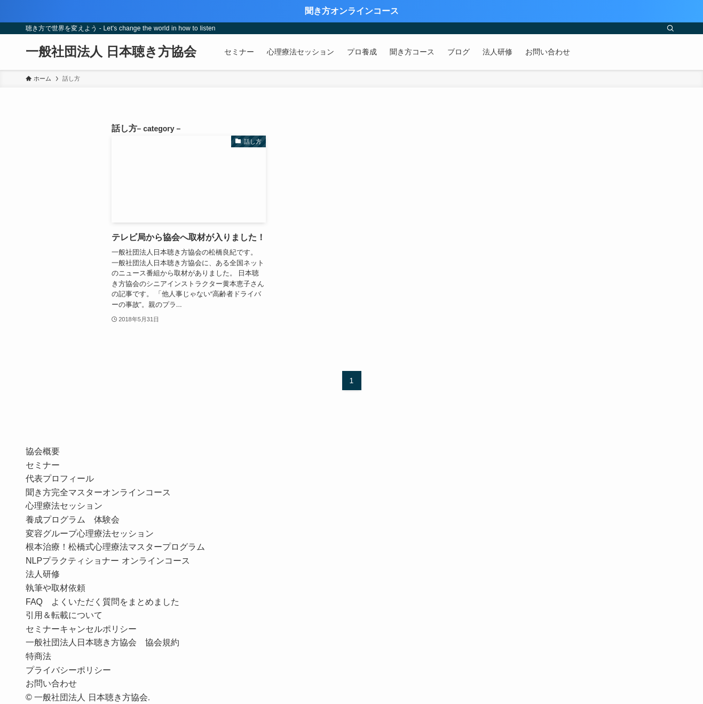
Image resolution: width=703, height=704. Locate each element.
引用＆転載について (64, 615)
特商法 (38, 656)
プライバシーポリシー (68, 670)
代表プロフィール (60, 478)
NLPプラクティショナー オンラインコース (112, 560)
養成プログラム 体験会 (73, 519)
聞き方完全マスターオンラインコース (98, 492)
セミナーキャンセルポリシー (81, 629)
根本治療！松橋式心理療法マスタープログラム (115, 546)
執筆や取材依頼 (55, 587)
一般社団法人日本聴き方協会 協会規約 (102, 642)
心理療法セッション (64, 505)
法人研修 (43, 574)
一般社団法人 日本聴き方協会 (111, 51)
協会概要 (43, 451)
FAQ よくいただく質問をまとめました (102, 601)
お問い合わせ (51, 683)
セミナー (43, 465)
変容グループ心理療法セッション (90, 533)
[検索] (670, 28)
